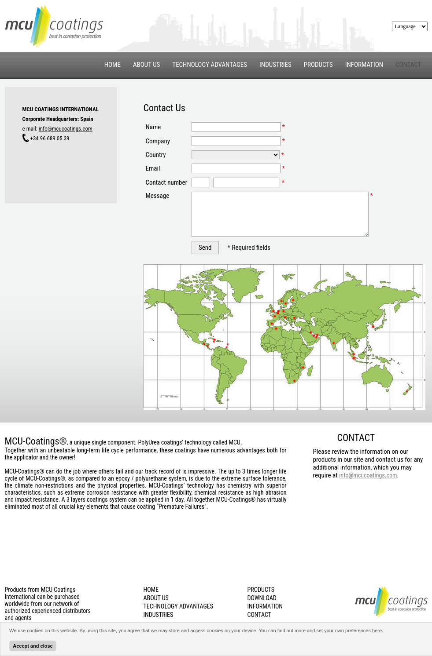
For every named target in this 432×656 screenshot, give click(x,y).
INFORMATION (364, 65)
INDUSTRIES (275, 65)
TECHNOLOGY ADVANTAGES (209, 65)
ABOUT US (146, 65)
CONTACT (408, 65)
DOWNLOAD (262, 597)
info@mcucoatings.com (65, 128)
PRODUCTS (318, 65)
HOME (112, 65)
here (377, 630)
